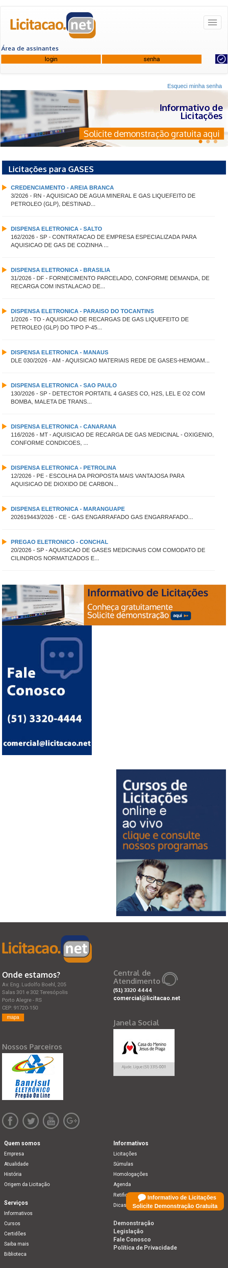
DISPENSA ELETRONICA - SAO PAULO (64, 385)
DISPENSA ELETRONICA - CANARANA (63, 426)
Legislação (128, 1231)
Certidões (15, 1234)
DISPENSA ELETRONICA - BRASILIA (60, 270)
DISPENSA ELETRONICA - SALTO (56, 228)
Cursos (12, 1223)
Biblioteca (15, 1254)
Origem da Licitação (27, 1184)
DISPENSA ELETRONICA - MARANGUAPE (68, 509)
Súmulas (123, 1164)
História (13, 1174)
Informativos (18, 1213)
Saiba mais (16, 1244)
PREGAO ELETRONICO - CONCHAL (59, 542)
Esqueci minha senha (194, 86)
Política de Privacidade (145, 1247)
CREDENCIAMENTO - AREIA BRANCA (62, 187)
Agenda (122, 1184)
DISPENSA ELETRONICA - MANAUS (59, 352)
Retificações (127, 1195)
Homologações (130, 1174)
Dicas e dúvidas (131, 1205)
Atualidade (16, 1164)
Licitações (125, 1154)
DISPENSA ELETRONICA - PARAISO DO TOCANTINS (82, 311)
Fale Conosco (132, 1239)
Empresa (14, 1154)
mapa (13, 1017)
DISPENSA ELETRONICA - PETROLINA (63, 467)
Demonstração (133, 1223)
